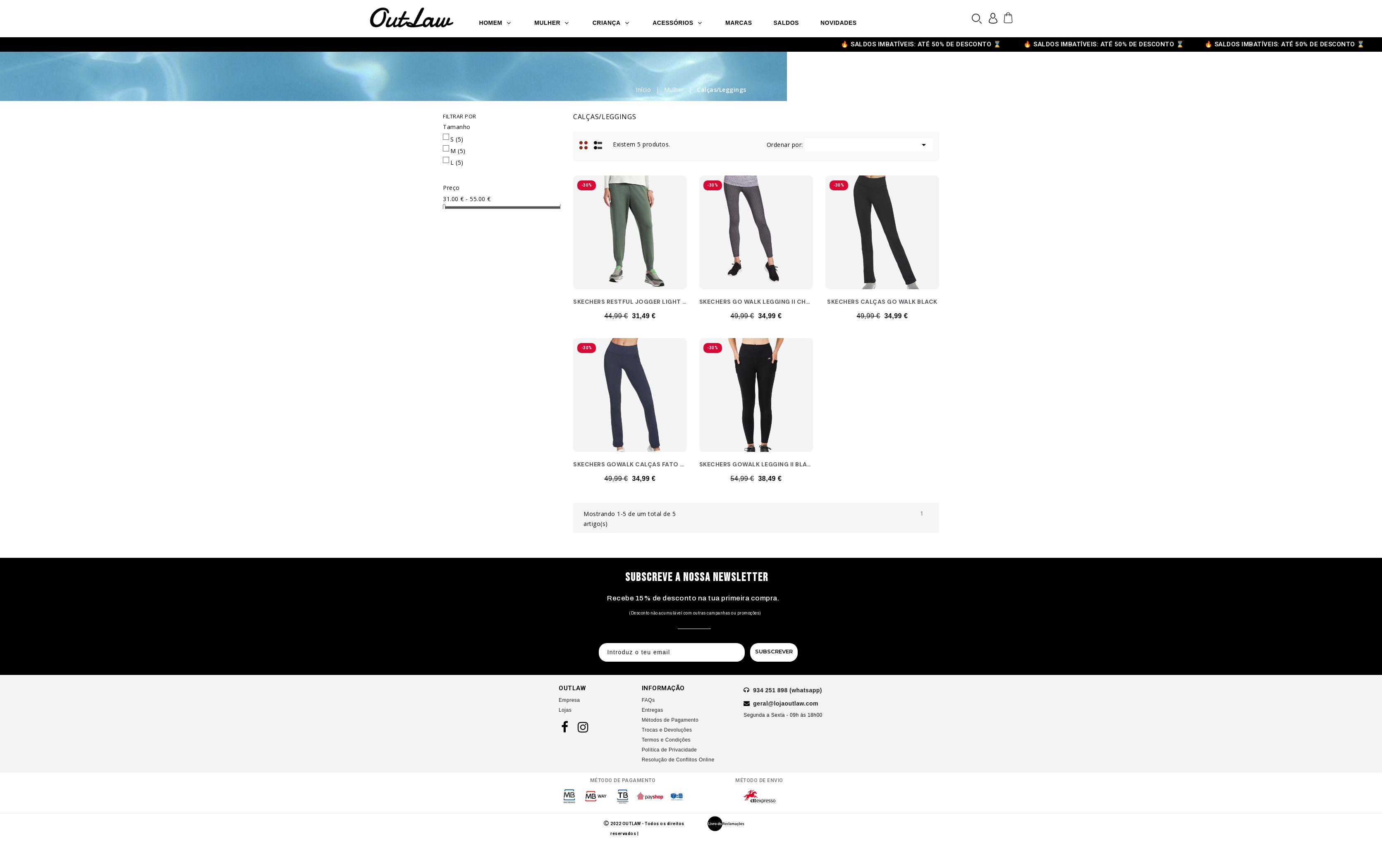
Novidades (838, 22)
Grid (584, 144)
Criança (611, 22)
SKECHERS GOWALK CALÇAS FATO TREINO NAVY (647, 464)
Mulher (551, 22)
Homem (495, 22)
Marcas (738, 22)
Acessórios (677, 22)
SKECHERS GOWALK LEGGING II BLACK (757, 464)
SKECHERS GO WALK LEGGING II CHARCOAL (765, 301)
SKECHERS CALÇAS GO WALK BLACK (882, 301)
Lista (598, 144)
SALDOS (786, 22)
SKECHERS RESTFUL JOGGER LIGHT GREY (635, 301)
